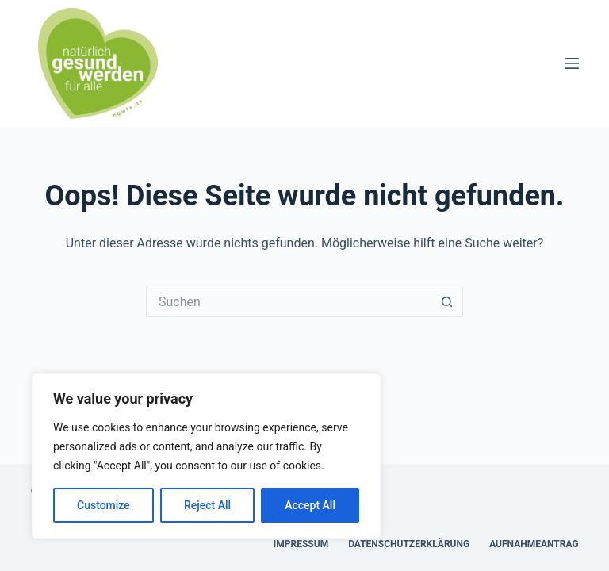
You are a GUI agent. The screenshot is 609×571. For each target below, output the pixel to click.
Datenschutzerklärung (408, 544)
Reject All (207, 505)
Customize (103, 505)
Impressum (301, 544)
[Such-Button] (447, 301)
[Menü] (572, 63)
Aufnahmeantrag (533, 544)
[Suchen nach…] (288, 301)
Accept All (310, 505)
